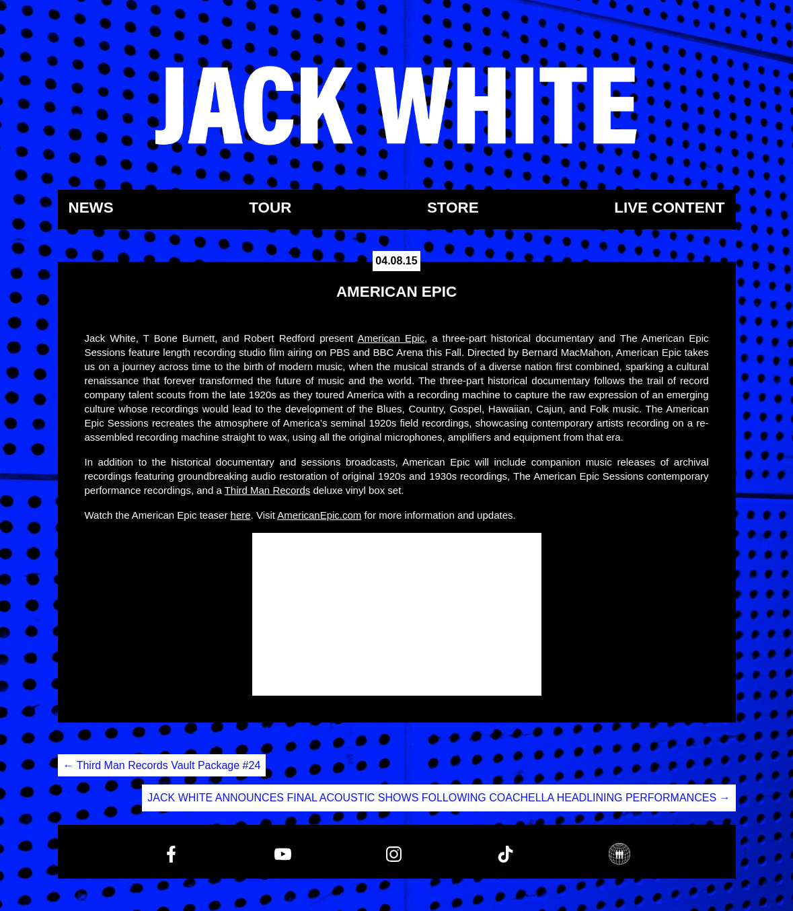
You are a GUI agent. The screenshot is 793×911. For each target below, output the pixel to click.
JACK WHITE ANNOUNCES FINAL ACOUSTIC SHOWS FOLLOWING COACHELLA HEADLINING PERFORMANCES (438, 797)
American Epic (390, 338)
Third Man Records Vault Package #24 (162, 765)
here (241, 515)
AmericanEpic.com (319, 515)
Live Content (669, 208)
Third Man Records (268, 490)
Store (453, 208)
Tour (270, 208)
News (91, 208)
